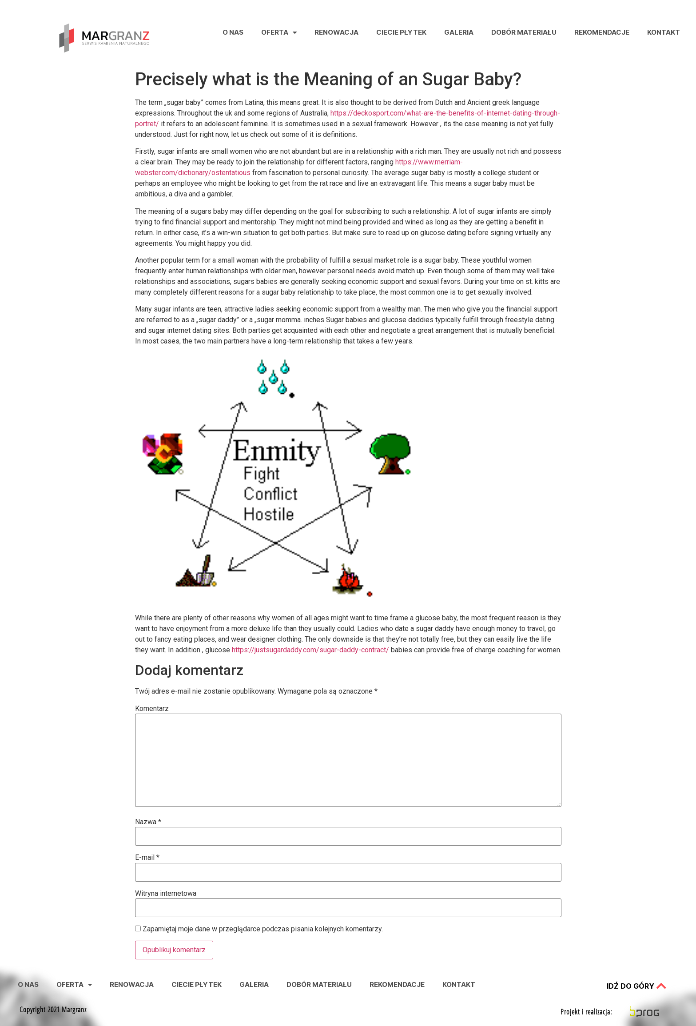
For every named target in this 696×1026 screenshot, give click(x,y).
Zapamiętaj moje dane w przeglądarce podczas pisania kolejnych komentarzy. (263, 929)
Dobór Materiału (524, 32)
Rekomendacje (601, 32)
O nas (233, 32)
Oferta (279, 32)
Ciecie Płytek (401, 32)
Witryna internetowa (165, 893)
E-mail (147, 857)
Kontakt (663, 32)
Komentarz (152, 708)
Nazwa (148, 822)
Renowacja (336, 32)
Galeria (458, 32)
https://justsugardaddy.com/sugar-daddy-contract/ (310, 650)
